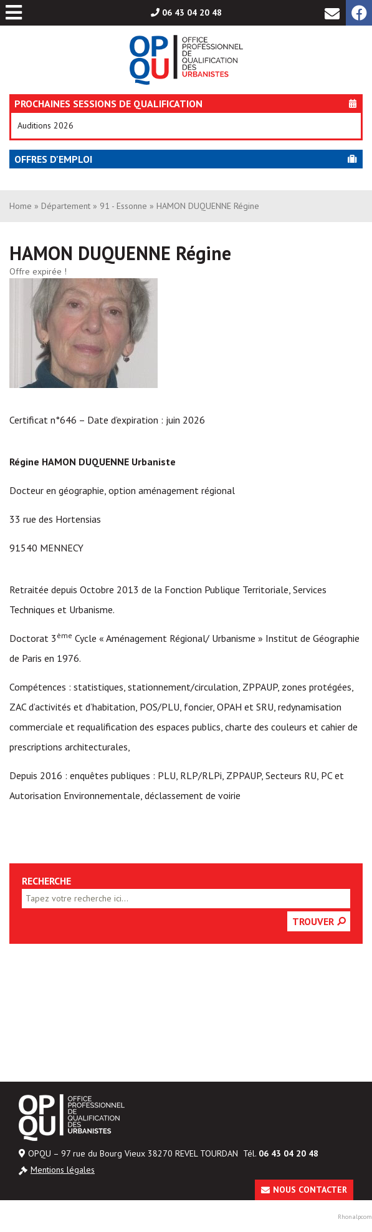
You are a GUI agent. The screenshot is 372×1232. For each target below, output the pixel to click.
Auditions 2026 (45, 125)
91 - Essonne (123, 205)
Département (65, 205)
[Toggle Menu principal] (13, 13)
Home (20, 205)
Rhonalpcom (355, 1217)
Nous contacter (310, 1189)
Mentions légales (63, 1169)
